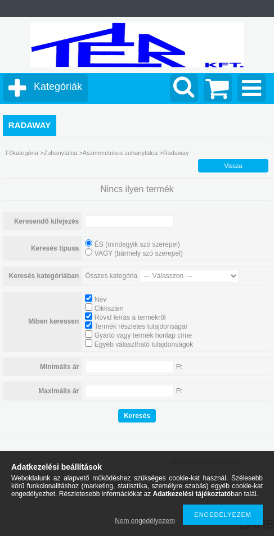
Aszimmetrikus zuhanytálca (121, 152)
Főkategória (22, 152)
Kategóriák (58, 86)
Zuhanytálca (61, 152)
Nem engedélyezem (145, 521)
